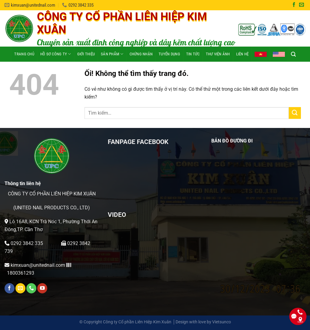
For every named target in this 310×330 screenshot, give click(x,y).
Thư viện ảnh (218, 54)
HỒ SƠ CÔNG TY (55, 54)
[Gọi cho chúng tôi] (31, 288)
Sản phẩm (112, 54)
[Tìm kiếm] (293, 54)
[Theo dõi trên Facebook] (294, 5)
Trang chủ (24, 54)
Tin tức (193, 54)
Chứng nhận (141, 54)
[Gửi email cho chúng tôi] (301, 5)
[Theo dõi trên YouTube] (42, 288)
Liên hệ (242, 54)
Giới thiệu (86, 54)
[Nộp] (295, 113)
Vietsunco (221, 322)
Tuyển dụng (169, 54)
